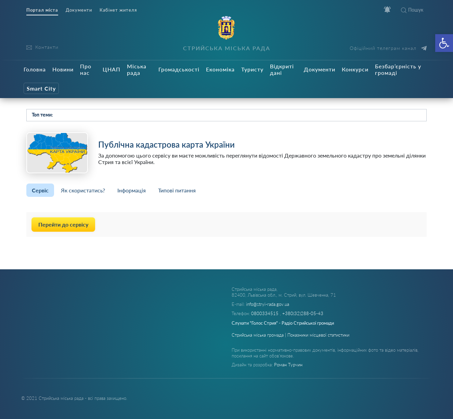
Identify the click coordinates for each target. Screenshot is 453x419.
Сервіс (40, 190)
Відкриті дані (282, 69)
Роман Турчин (288, 364)
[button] (444, 43)
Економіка (220, 69)
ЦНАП (111, 69)
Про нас (85, 69)
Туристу (252, 69)
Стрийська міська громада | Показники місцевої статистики (290, 335)
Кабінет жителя (118, 10)
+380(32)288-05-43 (302, 313)
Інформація (131, 190)
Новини (63, 69)
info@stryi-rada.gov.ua (267, 304)
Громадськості (178, 69)
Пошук (412, 10)
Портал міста (42, 10)
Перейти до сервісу (63, 224)
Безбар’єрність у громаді (398, 69)
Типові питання (177, 190)
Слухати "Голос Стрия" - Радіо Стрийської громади (283, 323)
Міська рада (136, 69)
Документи (79, 10)
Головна (35, 69)
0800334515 (265, 313)
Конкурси (355, 69)
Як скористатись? (83, 190)
